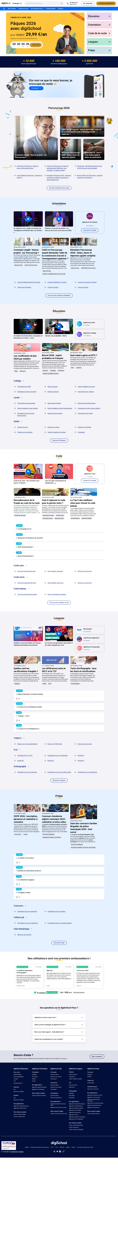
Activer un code (23, 8)
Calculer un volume (51, 427)
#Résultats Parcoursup (88, 268)
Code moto (20, 577)
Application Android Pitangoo (39, 1087)
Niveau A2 (19, 761)
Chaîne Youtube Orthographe (76, 1129)
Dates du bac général (52, 403)
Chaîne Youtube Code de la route (58, 1113)
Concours (20, 905)
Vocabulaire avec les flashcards (56, 755)
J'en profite (36, 45)
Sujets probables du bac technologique (58, 408)
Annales (89, 1076)
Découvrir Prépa (59, 943)
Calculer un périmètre (82, 427)
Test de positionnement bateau (25, 594)
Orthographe (21, 766)
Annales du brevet (51, 392)
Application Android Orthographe (77, 1117)
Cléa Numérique (23, 928)
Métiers (34, 1079)
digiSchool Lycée (89, 322)
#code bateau (75, 518)
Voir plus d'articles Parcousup (59, 188)
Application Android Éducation (21, 1106)
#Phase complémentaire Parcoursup (54, 274)
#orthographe (75, 683)
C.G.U (52, 1147)
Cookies (27, 1147)
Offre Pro (62, 1147)
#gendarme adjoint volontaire (52, 837)
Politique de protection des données (40, 1147)
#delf (44, 683)
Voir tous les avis (78, 992)
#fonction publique (48, 834)
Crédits (68, 1147)
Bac (15, 1089)
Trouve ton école (81, 287)
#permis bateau (86, 518)
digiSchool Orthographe (91, 647)
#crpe (25, 834)
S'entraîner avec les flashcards (85, 772)
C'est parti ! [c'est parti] (36, 88)
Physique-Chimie (18, 1083)
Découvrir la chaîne (90, 230)
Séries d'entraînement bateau (55, 594)
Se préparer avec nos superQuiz (26, 923)
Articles (60, 8)
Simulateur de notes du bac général (87, 408)
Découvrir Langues (59, 780)
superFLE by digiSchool (91, 638)
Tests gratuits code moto (53, 583)
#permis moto (59, 518)
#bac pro (22, 371)
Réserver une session (83, 571)
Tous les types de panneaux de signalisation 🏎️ (59, 482)
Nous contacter (97, 1056)
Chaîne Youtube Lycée (19, 1116)
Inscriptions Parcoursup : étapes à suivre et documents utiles (26, 167)
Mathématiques (18, 1074)
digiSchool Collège (89, 333)
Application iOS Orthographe (76, 1119)
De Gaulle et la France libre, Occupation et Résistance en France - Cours (28, 337)
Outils (18, 421)
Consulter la (12, 1152)
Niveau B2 (79, 761)
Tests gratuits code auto (53, 571)
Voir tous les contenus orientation (59, 295)
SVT (15, 1081)
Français (16, 1079)
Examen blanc (90, 1082)
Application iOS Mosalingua (76, 1106)
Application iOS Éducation (20, 1108)
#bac (16, 371)
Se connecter (88, 3)
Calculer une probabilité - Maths (59, 336)
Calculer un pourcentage (23, 432)
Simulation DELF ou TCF (23, 755)
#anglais (17, 683)
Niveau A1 (79, 755)
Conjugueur (79, 432)
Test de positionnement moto (25, 583)
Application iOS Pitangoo (38, 1089)
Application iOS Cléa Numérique (95, 1103)
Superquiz (71, 1093)
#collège (53, 370)
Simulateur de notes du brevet (25, 392)
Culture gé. (20, 917)
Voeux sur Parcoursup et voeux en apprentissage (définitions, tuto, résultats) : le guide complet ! (56, 168)
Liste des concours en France (85, 282)
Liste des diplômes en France (55, 282)
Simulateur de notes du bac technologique (24, 414)
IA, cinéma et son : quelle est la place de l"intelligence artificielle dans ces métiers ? (28, 230)
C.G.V (56, 1147)
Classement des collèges (84, 392)
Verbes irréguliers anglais (75, 1079)
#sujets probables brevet (50, 373)
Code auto (20, 565)
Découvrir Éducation (59, 440)
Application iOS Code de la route (58, 1107)
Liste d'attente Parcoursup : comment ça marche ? (28, 176)
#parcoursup (18, 265)
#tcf (50, 683)
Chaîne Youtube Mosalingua (76, 1125)
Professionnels (50, 8)
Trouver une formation (22, 287)
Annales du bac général (53, 413)
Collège (19, 380)
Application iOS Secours (93, 1107)
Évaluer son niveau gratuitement (25, 744)
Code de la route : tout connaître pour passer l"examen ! (28, 482)
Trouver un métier (51, 287)
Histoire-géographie (18, 1076)
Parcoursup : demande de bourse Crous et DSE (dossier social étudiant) (88, 167)
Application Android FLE (75, 1112)
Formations (35, 1076)
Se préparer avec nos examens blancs (58, 923)
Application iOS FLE (73, 1114)
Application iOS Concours (93, 1097)
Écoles (34, 1081)
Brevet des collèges (19, 1091)
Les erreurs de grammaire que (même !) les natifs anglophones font (59, 644)
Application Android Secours (94, 1105)
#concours (18, 834)
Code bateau (21, 588)
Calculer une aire (21, 427)
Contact (73, 1147)
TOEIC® (19, 738)
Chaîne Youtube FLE (74, 1127)
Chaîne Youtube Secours (93, 1113)
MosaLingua (87, 629)
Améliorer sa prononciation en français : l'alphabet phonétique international (28, 644)
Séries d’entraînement (56, 1097)
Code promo (72, 1076)
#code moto (60, 515)
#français (61, 370)
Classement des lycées (83, 413)
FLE (17, 749)
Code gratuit (53, 1079)
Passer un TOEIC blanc (53, 744)
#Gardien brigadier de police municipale (83, 847)
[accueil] (4, 8)
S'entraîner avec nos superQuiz (25, 772)
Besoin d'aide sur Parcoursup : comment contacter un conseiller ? (88, 176)
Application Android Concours (94, 1095)
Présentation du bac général (24, 403)
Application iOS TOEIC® (75, 1110)
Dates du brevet (51, 387)
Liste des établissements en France (27, 282)
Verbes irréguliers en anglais (55, 432)
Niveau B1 (49, 761)
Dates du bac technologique (84, 403)
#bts (72, 367)
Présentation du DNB (22, 387)
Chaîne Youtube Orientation (39, 1095)
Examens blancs (54, 1074)
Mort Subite (72, 1095)
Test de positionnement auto (24, 571)
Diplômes (34, 1074)
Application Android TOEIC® (76, 1108)
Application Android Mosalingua (77, 1103)
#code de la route (20, 515)
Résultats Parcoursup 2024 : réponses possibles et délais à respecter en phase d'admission (57, 177)
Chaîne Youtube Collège (20, 1114)
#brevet (45, 370)
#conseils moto (47, 518)
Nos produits (12, 8)
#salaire (78, 367)
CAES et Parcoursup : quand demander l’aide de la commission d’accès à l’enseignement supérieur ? (81, 131)
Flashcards (72, 1087)
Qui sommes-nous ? (37, 8)
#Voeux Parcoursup (31, 265)
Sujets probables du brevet (84, 387)
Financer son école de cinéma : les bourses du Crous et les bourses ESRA (59, 229)
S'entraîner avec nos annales (55, 911)
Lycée (18, 397)
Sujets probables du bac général (26, 408)
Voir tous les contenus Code (59, 602)
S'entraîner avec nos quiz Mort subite (57, 772)
